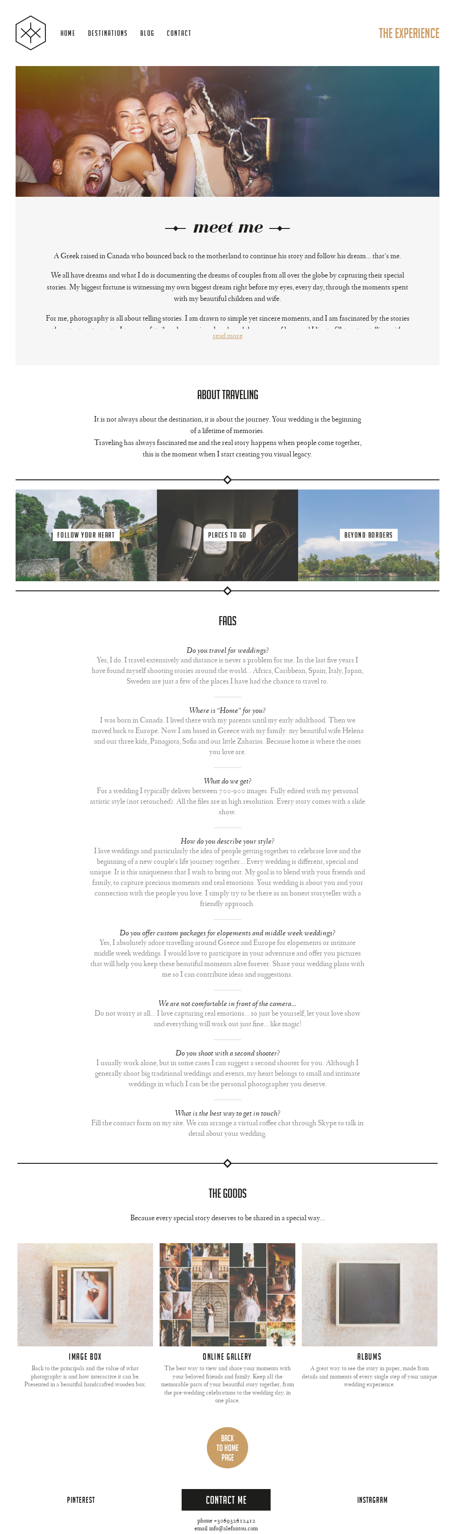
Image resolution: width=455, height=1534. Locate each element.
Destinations (108, 33)
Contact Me (226, 1500)
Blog (147, 33)
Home (68, 33)
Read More (228, 336)
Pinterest (81, 1499)
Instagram (372, 1499)
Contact (179, 33)
